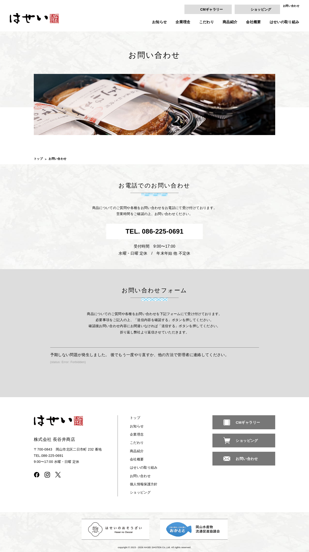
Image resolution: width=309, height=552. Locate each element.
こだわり (206, 22)
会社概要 (253, 22)
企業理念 (183, 22)
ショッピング (261, 9)
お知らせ (159, 22)
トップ (38, 158)
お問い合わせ (291, 6)
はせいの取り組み (284, 22)
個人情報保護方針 (144, 484)
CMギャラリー (211, 9)
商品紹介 (230, 22)
